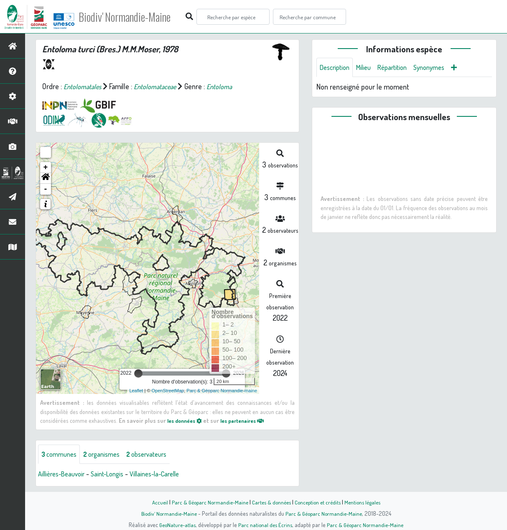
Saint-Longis (115, 474)
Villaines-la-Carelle (167, 474)
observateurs (157, 454)
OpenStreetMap (168, 390)
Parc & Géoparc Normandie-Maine (206, 502)
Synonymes (440, 67)
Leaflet (136, 390)
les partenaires (250, 420)
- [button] (45, 189)
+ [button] (45, 167)
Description (336, 67)
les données (186, 420)
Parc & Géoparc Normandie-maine (221, 390)
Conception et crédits (319, 502)
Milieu (368, 67)
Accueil (153, 502)
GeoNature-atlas (174, 524)
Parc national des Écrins (265, 524)
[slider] (138, 373)
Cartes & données (270, 502)
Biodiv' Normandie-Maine (137, 16)
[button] (45, 178)
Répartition (399, 67)
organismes (107, 454)
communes (61, 454)
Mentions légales (367, 502)
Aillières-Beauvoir (64, 474)
